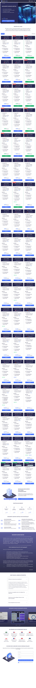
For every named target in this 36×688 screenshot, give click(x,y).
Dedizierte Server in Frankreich (14, 641)
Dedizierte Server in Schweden (6, 635)
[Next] (19, 625)
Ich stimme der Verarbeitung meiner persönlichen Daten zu (25, 662)
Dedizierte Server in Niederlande (22, 635)
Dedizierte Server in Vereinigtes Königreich (29, 635)
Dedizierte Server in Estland (29, 641)
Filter (2, 33)
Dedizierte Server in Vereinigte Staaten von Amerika (14, 635)
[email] (25, 655)
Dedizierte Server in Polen (6, 641)
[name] (25, 652)
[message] (25, 657)
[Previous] (16, 625)
